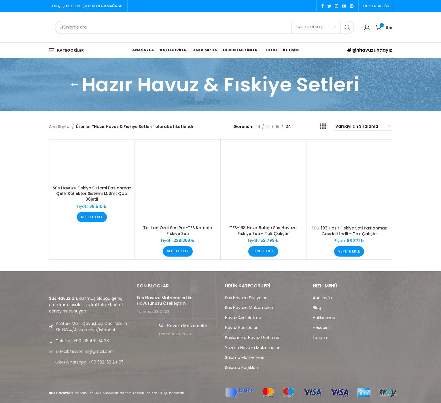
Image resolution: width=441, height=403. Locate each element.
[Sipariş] (363, 127)
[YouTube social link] (344, 6)
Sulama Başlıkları (241, 367)
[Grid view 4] (323, 126)
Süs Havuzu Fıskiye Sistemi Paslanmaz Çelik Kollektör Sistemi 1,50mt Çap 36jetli (92, 193)
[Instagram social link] (336, 6)
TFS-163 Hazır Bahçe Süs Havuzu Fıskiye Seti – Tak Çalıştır (263, 230)
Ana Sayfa (60, 126)
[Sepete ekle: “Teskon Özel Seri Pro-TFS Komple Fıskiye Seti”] (178, 251)
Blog (317, 307)
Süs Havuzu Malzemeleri (183, 326)
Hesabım (321, 327)
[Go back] (74, 85)
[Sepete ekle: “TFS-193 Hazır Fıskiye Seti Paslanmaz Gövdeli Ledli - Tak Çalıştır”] (349, 251)
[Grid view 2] (304, 126)
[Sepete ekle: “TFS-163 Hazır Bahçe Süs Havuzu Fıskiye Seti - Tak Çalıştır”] (263, 251)
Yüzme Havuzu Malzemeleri (252, 348)
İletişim (320, 337)
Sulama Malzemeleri (245, 357)
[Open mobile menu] (66, 50)
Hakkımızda (324, 318)
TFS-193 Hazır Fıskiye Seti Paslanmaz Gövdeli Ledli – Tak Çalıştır (349, 231)
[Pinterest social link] (351, 6)
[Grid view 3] (313, 126)
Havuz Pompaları (241, 327)
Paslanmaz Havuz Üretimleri (253, 337)
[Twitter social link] (329, 6)
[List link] (88, 341)
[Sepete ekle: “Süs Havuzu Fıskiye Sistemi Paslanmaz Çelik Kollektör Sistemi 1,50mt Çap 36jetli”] (92, 217)
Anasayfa (322, 298)
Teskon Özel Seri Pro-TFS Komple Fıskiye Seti (177, 230)
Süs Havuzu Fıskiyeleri (246, 298)
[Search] (204, 27)
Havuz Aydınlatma (243, 318)
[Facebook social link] (322, 6)
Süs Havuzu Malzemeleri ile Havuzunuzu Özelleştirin (164, 300)
